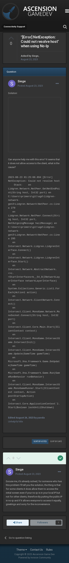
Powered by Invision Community (34, 557)
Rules (49, 549)
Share (17, 522)
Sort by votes (40, 441)
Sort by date (56, 441)
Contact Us (36, 549)
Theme (21, 549)
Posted (30, 85)
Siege (35, 55)
